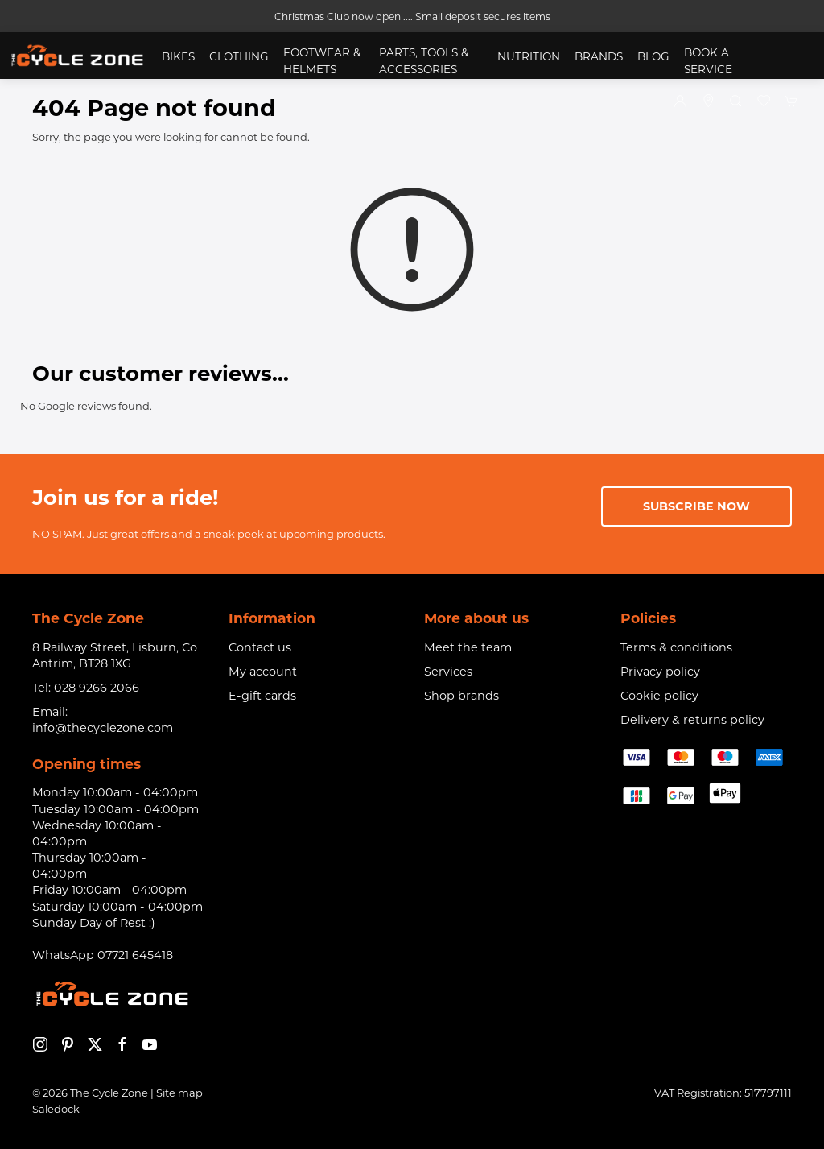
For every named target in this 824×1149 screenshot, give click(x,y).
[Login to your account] (680, 101)
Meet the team (468, 647)
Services (448, 671)
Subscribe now (696, 506)
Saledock (56, 1108)
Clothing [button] (239, 56)
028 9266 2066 (96, 687)
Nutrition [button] (528, 56)
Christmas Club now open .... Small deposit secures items (412, 16)
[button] (736, 101)
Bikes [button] (178, 56)
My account (263, 671)
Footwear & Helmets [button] (321, 60)
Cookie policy (659, 695)
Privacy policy (660, 671)
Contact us (260, 647)
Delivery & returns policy (692, 720)
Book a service (708, 60)
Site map (179, 1092)
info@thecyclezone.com (102, 728)
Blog (653, 56)
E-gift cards (262, 695)
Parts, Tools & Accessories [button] (423, 60)
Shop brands (461, 695)
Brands (599, 56)
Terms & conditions (676, 647)
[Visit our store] (708, 101)
